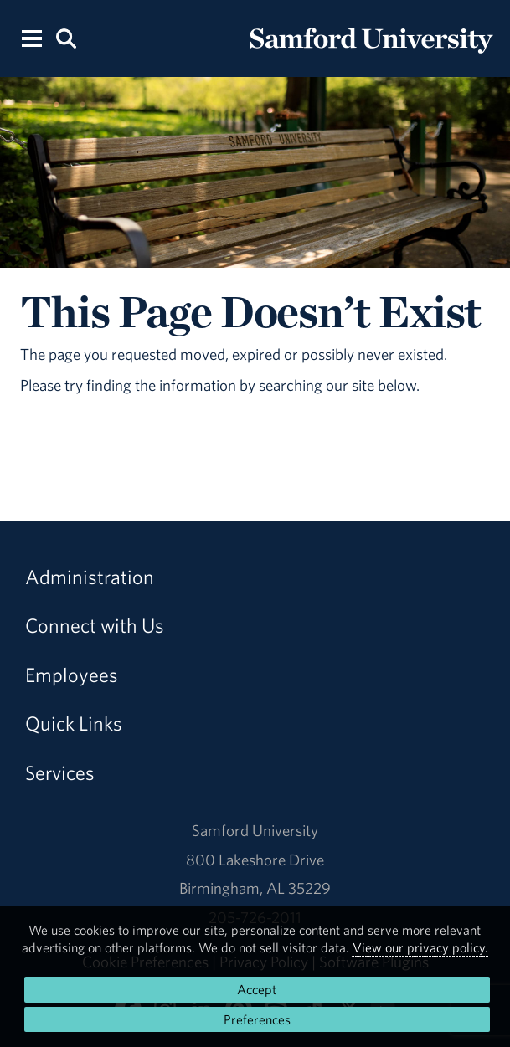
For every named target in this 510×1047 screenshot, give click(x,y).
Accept (256, 989)
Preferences (257, 1019)
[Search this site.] (66, 37)
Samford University (255, 830)
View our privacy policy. (420, 947)
